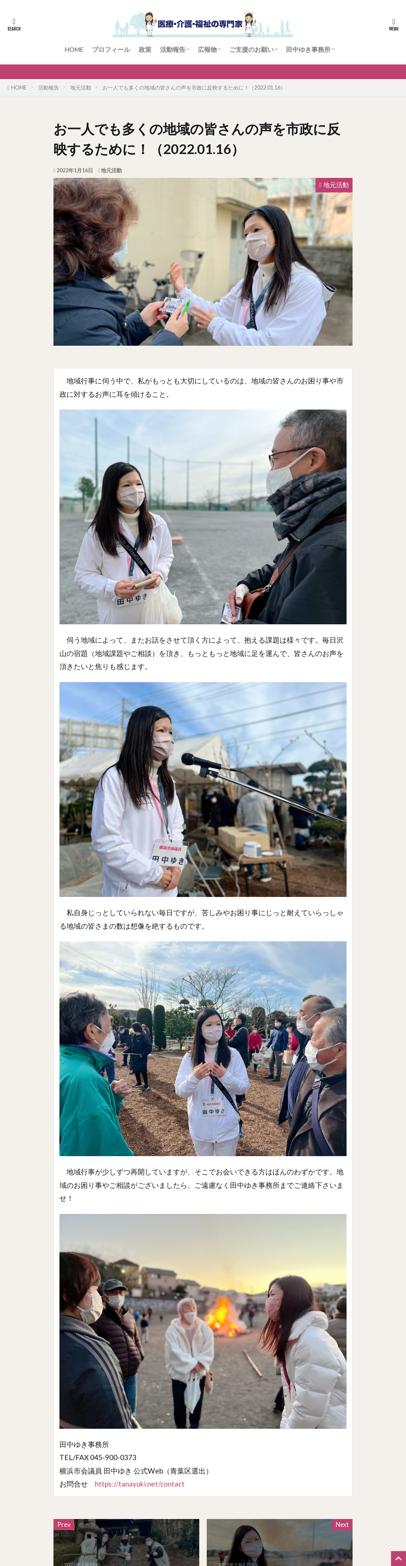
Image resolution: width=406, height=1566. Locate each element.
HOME (74, 49)
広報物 (207, 49)
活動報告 (172, 49)
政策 (145, 49)
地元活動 (80, 87)
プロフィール (111, 49)
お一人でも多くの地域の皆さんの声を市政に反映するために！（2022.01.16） (194, 87)
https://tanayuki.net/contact (140, 1483)
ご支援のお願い (251, 49)
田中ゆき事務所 (308, 49)
